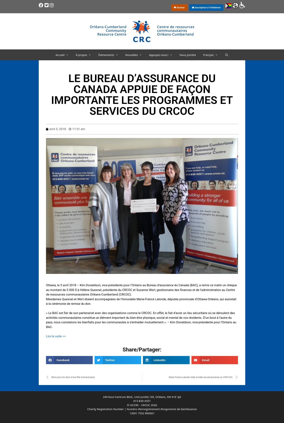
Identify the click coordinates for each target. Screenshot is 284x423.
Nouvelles (135, 54)
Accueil (64, 54)
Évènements (110, 54)
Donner (179, 7)
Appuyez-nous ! (162, 54)
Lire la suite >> (56, 336)
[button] (69, 360)
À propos (85, 54)
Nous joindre (188, 55)
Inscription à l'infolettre (206, 7)
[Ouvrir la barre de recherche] (226, 54)
